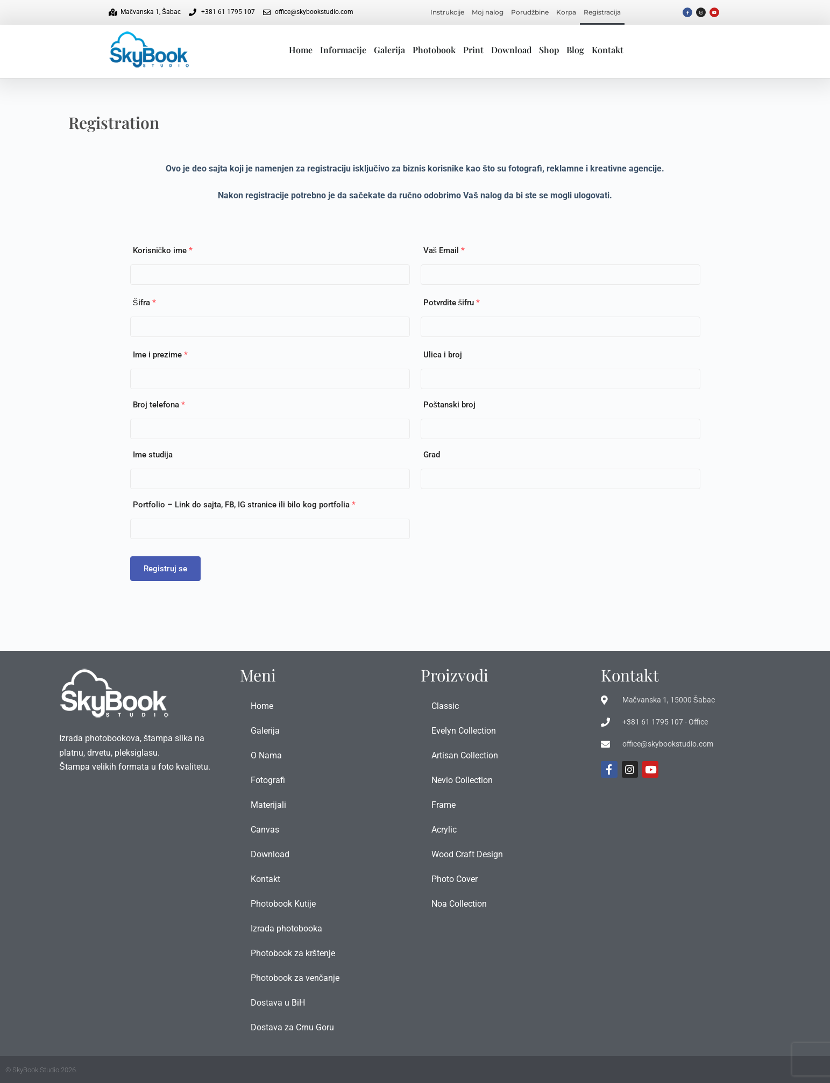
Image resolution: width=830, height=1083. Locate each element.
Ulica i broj (442, 355)
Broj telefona (159, 405)
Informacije (343, 49)
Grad (431, 455)
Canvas (265, 829)
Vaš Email (444, 250)
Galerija (389, 49)
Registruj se (166, 568)
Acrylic (444, 829)
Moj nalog (487, 12)
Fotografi (268, 780)
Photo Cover (454, 879)
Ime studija (153, 455)
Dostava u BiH (278, 1003)
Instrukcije (447, 12)
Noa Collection (459, 904)
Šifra (144, 302)
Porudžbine (530, 12)
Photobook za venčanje (295, 978)
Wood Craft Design (467, 854)
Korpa (566, 12)
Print (473, 49)
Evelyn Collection (463, 731)
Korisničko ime (163, 250)
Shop (549, 49)
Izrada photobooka (286, 928)
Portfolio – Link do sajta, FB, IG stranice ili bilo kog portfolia (244, 505)
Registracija (602, 12)
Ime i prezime (160, 355)
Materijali (268, 805)
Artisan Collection (464, 755)
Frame (443, 805)
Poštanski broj (449, 405)
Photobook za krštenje (293, 953)
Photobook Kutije (283, 904)
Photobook (434, 49)
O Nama (266, 755)
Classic (445, 706)
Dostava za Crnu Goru (292, 1027)
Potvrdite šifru (451, 302)
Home (301, 49)
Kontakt (607, 49)
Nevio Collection (462, 780)
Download (511, 49)
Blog (575, 49)
